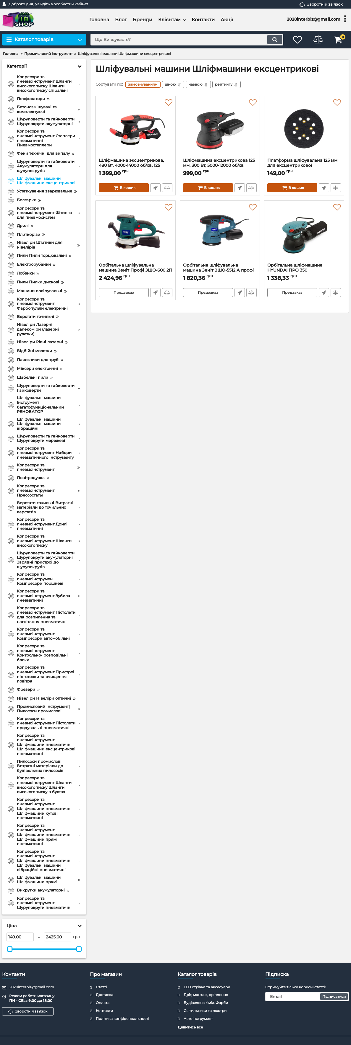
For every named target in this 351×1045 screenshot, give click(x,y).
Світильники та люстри (205, 1010)
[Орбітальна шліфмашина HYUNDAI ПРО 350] (304, 233)
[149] (20, 937)
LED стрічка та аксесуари (207, 987)
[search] (186, 39)
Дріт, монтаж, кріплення (206, 994)
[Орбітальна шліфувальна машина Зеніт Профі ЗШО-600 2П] (135, 233)
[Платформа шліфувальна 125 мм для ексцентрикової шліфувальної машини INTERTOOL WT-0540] (304, 128)
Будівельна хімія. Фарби (206, 1002)
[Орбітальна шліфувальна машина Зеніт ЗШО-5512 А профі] (220, 233)
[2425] (57, 937)
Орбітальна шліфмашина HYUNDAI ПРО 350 (304, 270)
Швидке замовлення (155, 188)
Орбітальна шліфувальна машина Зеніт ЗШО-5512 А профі (220, 270)
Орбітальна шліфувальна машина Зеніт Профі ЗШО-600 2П (135, 270)
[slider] (9, 949)
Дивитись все (190, 1027)
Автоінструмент (198, 1018)
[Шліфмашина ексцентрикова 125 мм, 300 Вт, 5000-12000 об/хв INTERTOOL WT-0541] (220, 128)
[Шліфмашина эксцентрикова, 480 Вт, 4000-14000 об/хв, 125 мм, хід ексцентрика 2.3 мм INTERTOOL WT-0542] (135, 128)
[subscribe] (307, 996)
